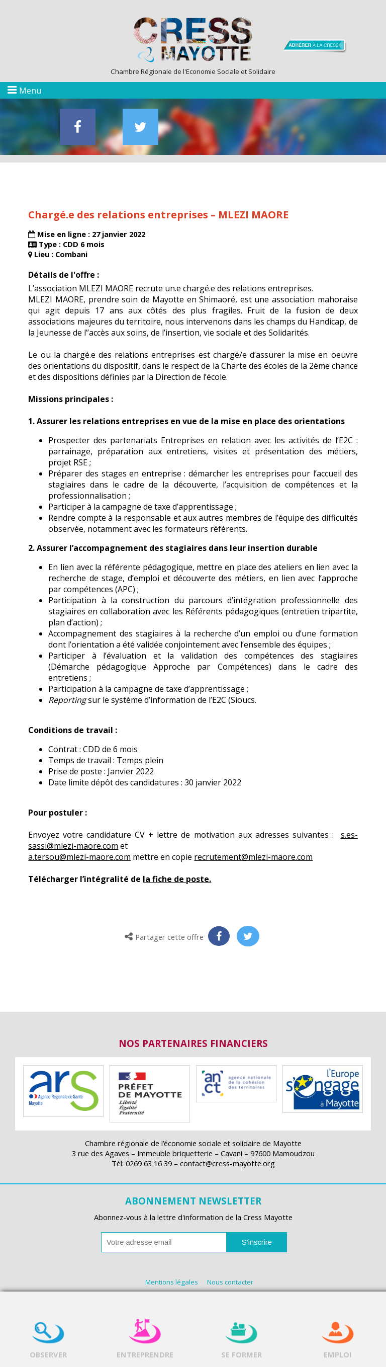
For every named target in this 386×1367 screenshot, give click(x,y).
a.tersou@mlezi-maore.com (79, 856)
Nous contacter (230, 1281)
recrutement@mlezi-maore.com (253, 856)
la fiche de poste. (177, 878)
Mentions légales (171, 1281)
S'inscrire (257, 1242)
